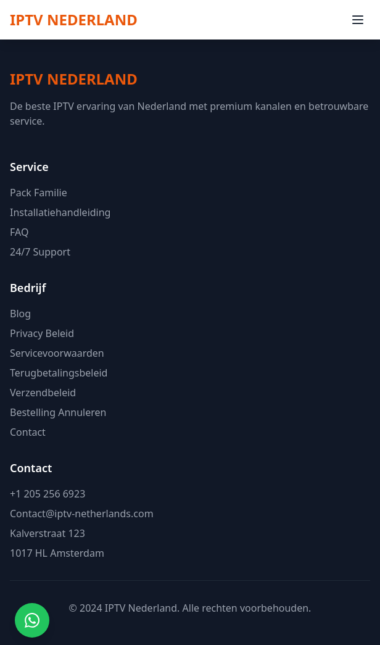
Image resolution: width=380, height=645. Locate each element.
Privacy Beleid (42, 333)
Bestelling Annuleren (58, 412)
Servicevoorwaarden (57, 353)
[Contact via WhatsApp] (32, 620)
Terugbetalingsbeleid (58, 373)
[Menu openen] (357, 19)
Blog (20, 313)
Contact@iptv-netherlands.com (82, 513)
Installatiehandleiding (60, 212)
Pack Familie (38, 192)
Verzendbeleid (43, 392)
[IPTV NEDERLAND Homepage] (74, 20)
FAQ (19, 232)
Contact (28, 432)
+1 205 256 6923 (47, 494)
